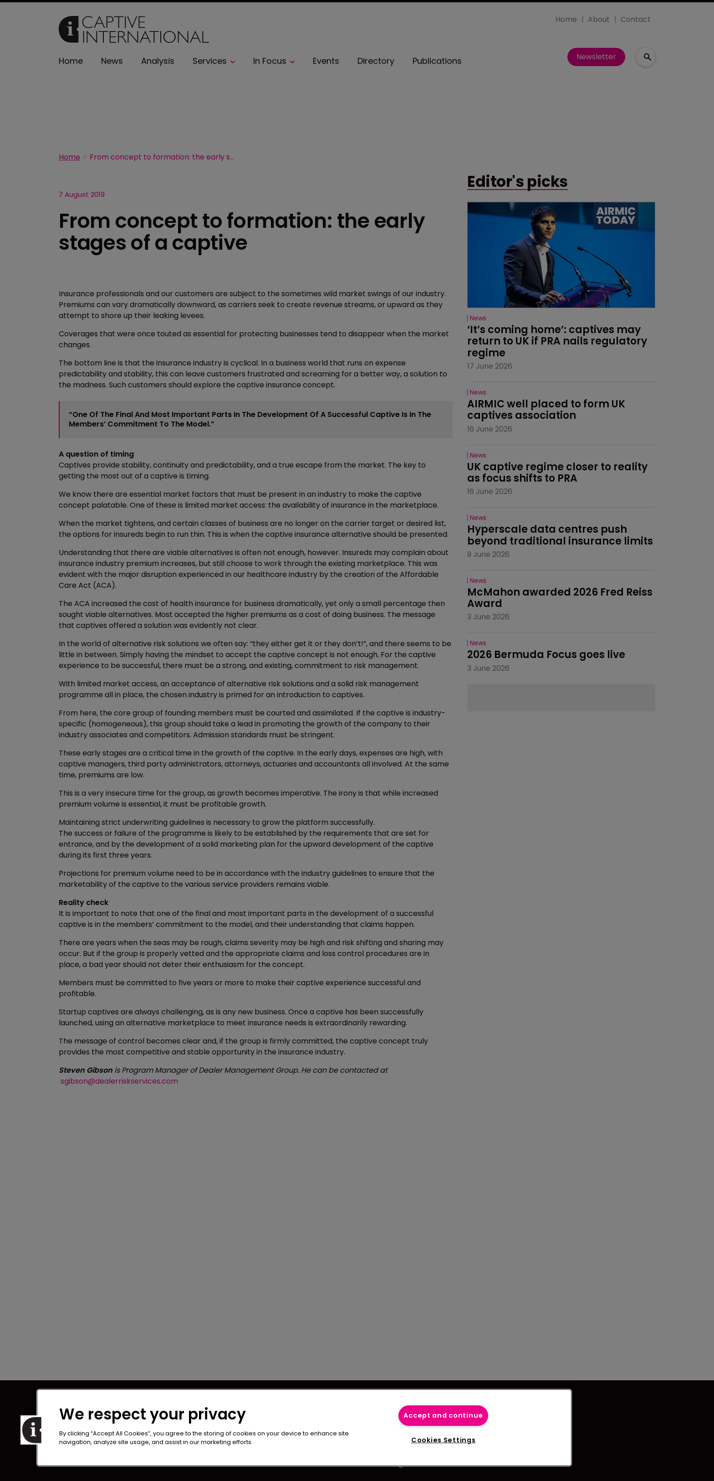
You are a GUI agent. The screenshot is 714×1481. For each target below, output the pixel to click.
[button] (35, 1430)
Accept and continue (443, 1415)
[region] (304, 1427)
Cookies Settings (443, 1440)
